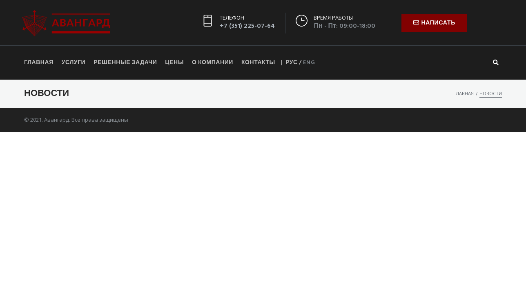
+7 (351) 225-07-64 (247, 26)
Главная (463, 93)
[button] (434, 23)
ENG (309, 62)
